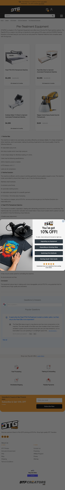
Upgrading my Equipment (49, 241)
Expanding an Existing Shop (49, 247)
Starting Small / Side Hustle (48, 259)
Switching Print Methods (49, 253)
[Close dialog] (63, 221)
